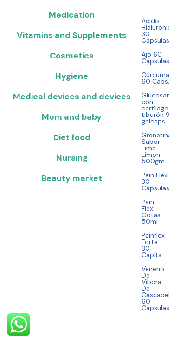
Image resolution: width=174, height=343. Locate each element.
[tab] (71, 15)
